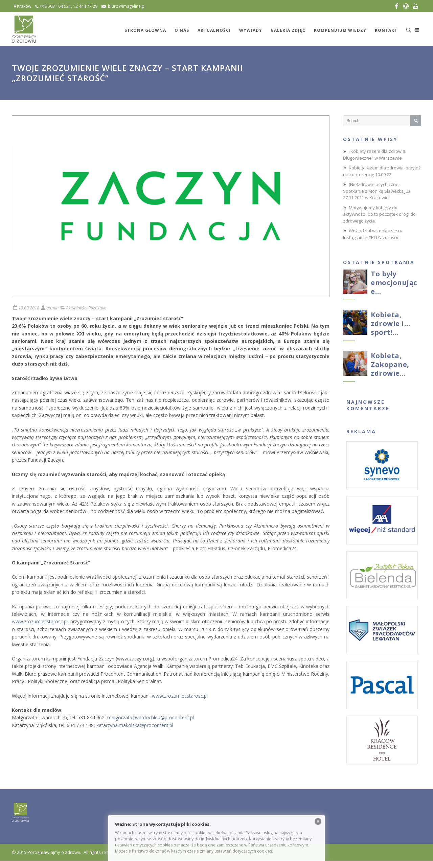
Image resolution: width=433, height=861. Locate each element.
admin (52, 308)
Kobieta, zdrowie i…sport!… (390, 323)
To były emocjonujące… (394, 282)
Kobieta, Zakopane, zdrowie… (390, 364)
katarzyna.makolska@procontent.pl (134, 725)
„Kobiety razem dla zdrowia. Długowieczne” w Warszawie (374, 154)
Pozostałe (97, 308)
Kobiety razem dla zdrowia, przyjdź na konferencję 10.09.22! (381, 171)
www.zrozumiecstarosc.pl (40, 621)
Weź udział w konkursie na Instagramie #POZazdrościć (373, 234)
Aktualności (76, 308)
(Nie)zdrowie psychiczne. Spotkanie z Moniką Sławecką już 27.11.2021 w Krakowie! (376, 191)
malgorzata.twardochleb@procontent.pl (150, 717)
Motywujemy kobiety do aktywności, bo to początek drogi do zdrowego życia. (379, 214)
